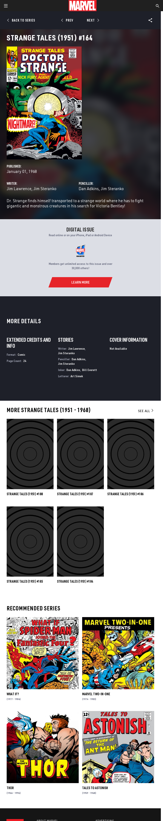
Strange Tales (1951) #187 (75, 494)
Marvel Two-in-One (96, 694)
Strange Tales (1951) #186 (125, 494)
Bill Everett (89, 370)
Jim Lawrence (19, 188)
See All (146, 411)
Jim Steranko (44, 188)
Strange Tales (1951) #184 (75, 581)
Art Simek (77, 376)
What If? (13, 694)
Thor (10, 788)
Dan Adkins (89, 188)
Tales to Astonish (95, 788)
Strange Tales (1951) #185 (25, 581)
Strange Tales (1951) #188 (25, 494)
